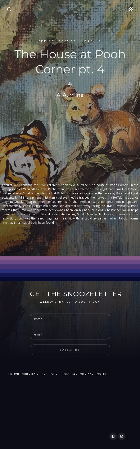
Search (7, 4)
